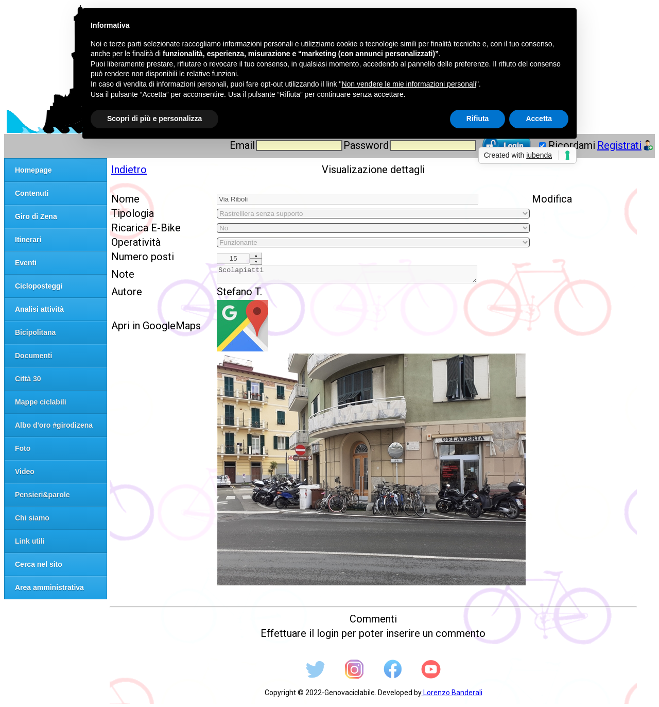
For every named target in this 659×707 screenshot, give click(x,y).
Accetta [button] (539, 118)
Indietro (129, 169)
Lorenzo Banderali (452, 696)
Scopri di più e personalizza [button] (154, 118)
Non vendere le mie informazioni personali (408, 84)
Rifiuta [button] (477, 118)
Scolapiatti (347, 276)
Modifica (552, 199)
